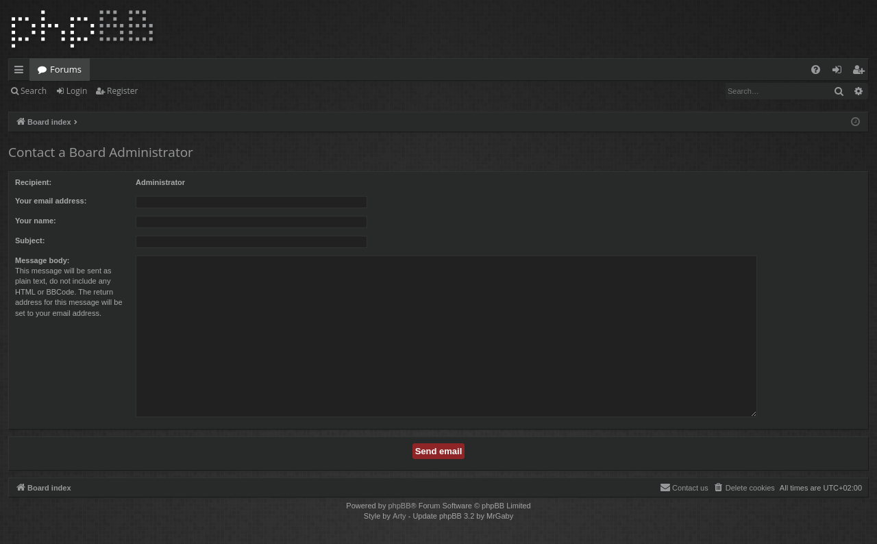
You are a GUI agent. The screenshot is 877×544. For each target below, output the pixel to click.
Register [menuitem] (861, 72)
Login (76, 91)
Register (122, 91)
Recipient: (33, 182)
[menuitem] (815, 69)
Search (34, 91)
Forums (66, 69)
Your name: (35, 221)
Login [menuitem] (840, 72)
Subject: (30, 240)
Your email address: (50, 201)
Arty (399, 516)
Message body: (42, 260)
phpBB (399, 506)
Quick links (21, 72)
